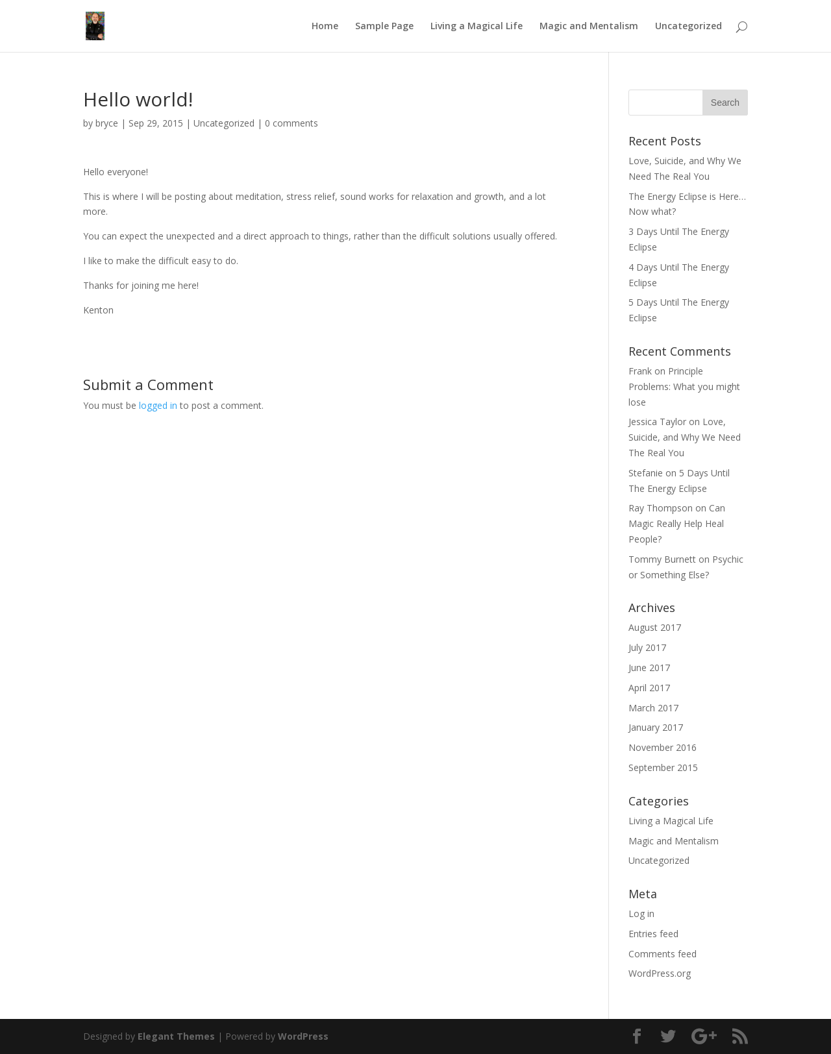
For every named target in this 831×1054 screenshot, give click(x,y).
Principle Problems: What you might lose (684, 386)
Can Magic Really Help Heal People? (676, 523)
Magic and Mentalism (589, 26)
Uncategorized (688, 26)
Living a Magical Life (476, 26)
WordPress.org (659, 973)
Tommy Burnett (662, 559)
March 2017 (653, 708)
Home (325, 26)
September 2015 (663, 767)
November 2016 (662, 747)
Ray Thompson (660, 508)
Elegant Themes (176, 1036)
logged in (158, 405)
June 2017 (649, 667)
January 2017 (655, 727)
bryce (106, 123)
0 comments (291, 123)
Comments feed (662, 954)
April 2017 (649, 687)
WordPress (303, 1036)
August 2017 (654, 627)
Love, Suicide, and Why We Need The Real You (684, 437)
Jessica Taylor (657, 421)
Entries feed (653, 933)
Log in (641, 913)
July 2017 (647, 647)
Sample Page (384, 26)
